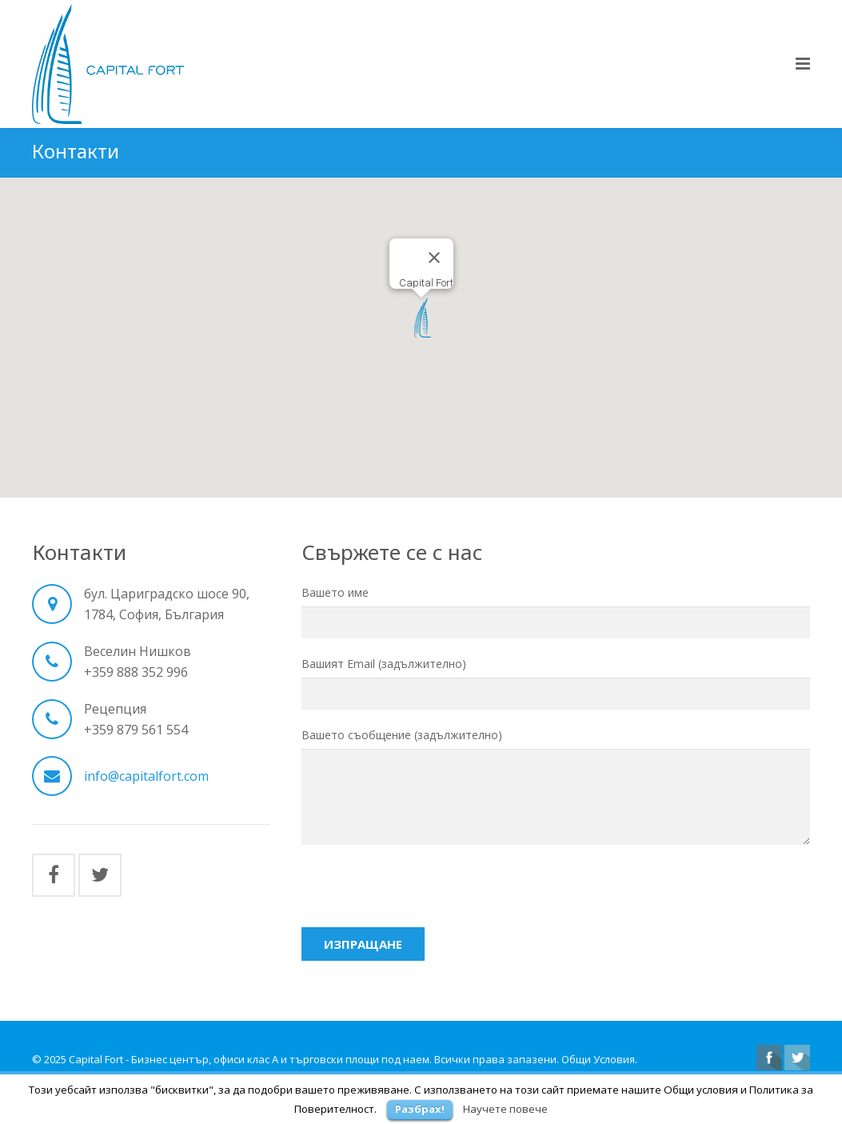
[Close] (434, 261)
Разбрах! (420, 1109)
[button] (421, 321)
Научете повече (505, 1109)
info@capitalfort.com (146, 778)
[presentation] (423, 894)
